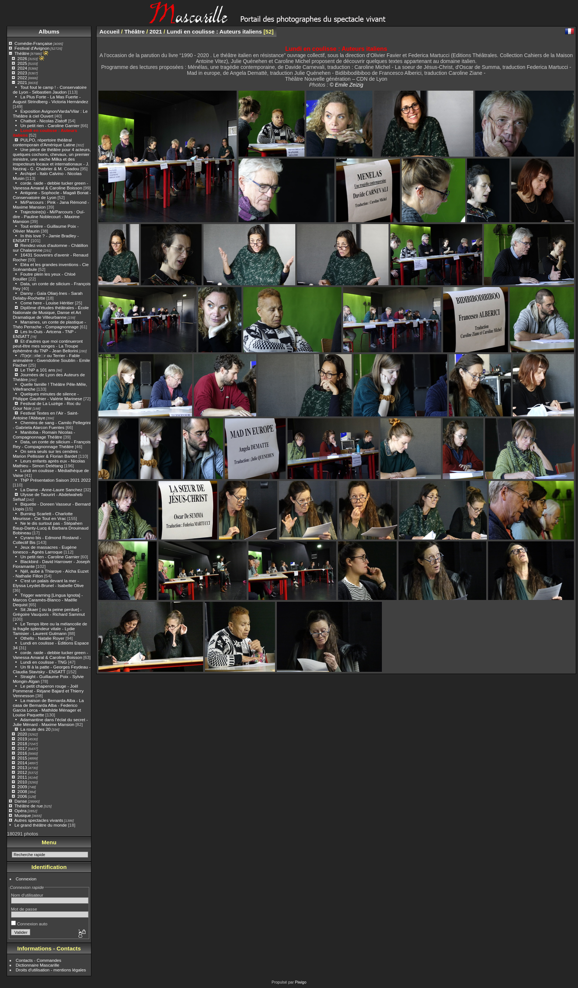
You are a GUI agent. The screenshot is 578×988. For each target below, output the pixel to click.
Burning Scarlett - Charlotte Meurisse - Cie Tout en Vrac (43, 516)
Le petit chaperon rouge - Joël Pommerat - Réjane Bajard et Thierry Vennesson (48, 691)
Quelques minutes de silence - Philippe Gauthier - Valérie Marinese (47, 396)
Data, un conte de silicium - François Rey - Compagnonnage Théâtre (52, 444)
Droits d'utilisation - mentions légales (51, 969)
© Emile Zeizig (346, 85)
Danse (20, 801)
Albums (49, 31)
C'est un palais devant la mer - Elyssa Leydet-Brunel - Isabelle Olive (48, 583)
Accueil (110, 31)
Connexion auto (29, 923)
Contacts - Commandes (39, 960)
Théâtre (21, 53)
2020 (22, 734)
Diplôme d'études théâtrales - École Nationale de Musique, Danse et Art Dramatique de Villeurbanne (51, 312)
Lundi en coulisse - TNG (43, 662)
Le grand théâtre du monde (40, 825)
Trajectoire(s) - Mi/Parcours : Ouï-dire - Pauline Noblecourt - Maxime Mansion (49, 216)
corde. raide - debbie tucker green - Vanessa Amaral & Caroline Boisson (50, 185)
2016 (22, 753)
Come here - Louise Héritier (47, 302)
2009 (22, 786)
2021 (22, 82)
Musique (22, 815)
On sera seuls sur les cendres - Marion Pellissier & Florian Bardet (46, 453)
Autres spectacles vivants (38, 820)
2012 (22, 772)
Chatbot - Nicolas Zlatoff (43, 120)
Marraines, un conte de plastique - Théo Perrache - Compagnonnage (49, 324)
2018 (22, 743)
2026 (22, 58)
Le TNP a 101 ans (37, 369)
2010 (22, 781)
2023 (22, 72)
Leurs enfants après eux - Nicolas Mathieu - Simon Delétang (49, 463)
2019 (22, 738)
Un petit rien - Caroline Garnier (49, 125)
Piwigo (300, 982)
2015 (22, 757)
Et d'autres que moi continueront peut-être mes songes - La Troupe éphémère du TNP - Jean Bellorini (48, 346)
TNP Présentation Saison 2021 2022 (55, 480)
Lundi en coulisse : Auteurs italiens (214, 31)
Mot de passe (24, 909)
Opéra (20, 810)
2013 (22, 767)
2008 (22, 791)
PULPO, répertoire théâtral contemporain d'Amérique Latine (44, 142)
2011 (22, 777)
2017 (22, 748)
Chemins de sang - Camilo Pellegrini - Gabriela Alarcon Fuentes (52, 425)
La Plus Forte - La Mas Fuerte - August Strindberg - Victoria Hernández (50, 99)
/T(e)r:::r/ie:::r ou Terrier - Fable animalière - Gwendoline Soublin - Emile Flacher (51, 360)
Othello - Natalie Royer (42, 638)
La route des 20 (35, 729)
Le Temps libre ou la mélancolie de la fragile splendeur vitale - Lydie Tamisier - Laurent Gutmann (50, 628)
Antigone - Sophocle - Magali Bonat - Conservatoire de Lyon (52, 195)
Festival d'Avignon (31, 48)
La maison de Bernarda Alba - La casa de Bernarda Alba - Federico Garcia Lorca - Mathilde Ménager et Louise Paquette (48, 707)
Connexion (26, 878)
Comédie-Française (33, 43)
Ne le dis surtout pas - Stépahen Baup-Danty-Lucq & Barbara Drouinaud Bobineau (50, 528)
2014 (22, 762)
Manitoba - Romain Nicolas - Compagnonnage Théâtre (44, 434)
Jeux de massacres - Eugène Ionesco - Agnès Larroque (45, 549)
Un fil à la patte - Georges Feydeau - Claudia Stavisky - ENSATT (52, 669)
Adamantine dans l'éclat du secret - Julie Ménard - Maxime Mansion (50, 722)
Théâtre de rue (28, 805)
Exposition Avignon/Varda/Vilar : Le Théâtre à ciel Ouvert (50, 113)
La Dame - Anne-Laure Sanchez (51, 489)
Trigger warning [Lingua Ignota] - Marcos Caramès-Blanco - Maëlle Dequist (48, 600)
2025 (22, 63)
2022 (22, 77)
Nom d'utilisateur (27, 895)
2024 (22, 68)
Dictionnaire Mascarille (37, 965)
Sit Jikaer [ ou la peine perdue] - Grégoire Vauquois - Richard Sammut (49, 612)
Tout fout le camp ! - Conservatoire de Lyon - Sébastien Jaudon (50, 89)
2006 (22, 796)
